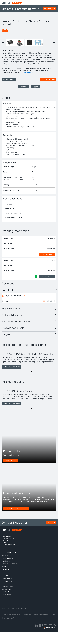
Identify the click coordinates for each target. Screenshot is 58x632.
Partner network (7, 592)
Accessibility (5, 569)
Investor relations (7, 558)
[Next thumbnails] (54, 42)
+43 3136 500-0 (11, 544)
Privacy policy (6, 614)
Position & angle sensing (13, 217)
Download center (7, 581)
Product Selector (7, 578)
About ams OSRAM (9, 553)
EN (44, 301)
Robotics (8, 208)
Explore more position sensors (16, 508)
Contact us (24, 87)
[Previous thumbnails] (3, 42)
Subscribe (51, 522)
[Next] (31, 371)
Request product (47, 276)
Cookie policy (43, 614)
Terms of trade (26, 614)
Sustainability (6, 561)
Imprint (35, 614)
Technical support (7, 589)
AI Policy (52, 614)
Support (35, 87)
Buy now (47, 254)
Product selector (11, 460)
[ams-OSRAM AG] (12, 3)
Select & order (48, 79)
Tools (3, 584)
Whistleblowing (6, 594)
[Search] (52, 3)
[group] (29, 358)
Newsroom (5, 556)
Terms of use (16, 614)
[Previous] (27, 371)
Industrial (8, 205)
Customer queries (7, 586)
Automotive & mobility (13, 214)
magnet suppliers (27, 72)
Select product (49, 9)
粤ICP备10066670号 (8, 618)
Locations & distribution (9, 564)
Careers (4, 566)
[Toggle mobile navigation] (55, 3)
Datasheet (8, 79)
